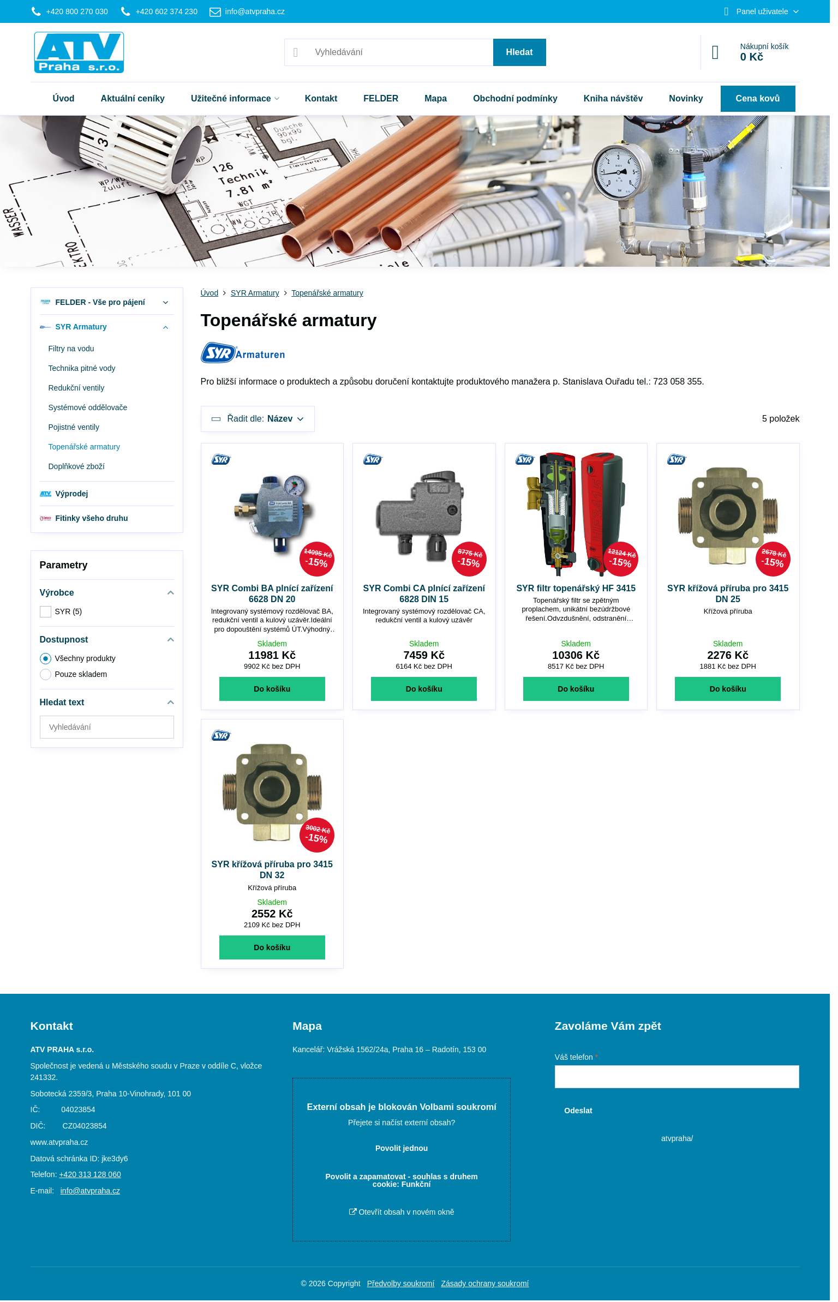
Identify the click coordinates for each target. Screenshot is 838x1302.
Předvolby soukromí (401, 1283)
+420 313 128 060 (90, 1174)
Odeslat (578, 1110)
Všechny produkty (78, 658)
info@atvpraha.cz (90, 1190)
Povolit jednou (401, 1148)
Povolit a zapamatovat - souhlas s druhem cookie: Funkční (402, 1180)
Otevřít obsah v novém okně (401, 1212)
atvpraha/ (677, 1138)
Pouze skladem (73, 674)
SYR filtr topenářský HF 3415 (576, 588)
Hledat (519, 52)
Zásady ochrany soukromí (485, 1283)
